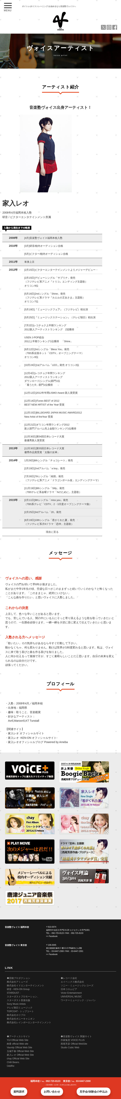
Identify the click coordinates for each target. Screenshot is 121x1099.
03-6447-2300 (58, 951)
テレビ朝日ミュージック (19, 1007)
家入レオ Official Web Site (20, 1055)
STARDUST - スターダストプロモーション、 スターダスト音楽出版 (23, 997)
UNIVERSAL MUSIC (71, 996)
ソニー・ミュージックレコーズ (77, 985)
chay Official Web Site (18, 1058)
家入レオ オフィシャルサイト (26, 733)
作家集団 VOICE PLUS (73, 1040)
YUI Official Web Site (17, 1040)
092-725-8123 (58, 933)
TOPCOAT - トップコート (20, 1011)
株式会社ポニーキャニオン (21, 1018)
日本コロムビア (69, 989)
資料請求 (18, 1091)
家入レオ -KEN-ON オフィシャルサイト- (32, 737)
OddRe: (11, 1066)
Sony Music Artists (16, 1004)
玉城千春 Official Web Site (20, 1051)
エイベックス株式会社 (72, 981)
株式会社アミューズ (17, 981)
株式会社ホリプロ (16, 1015)
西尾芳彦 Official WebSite (74, 1043)
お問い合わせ (52, 1091)
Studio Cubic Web (70, 1047)
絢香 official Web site (17, 1043)
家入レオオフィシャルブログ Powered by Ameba (38, 742)
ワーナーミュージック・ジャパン (78, 1000)
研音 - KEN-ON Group (18, 989)
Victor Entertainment (71, 993)
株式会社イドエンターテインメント (25, 985)
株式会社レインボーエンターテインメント (29, 1022)
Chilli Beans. (13, 1062)
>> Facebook (52, 936)
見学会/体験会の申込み (94, 1091)
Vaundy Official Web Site (19, 1047)
